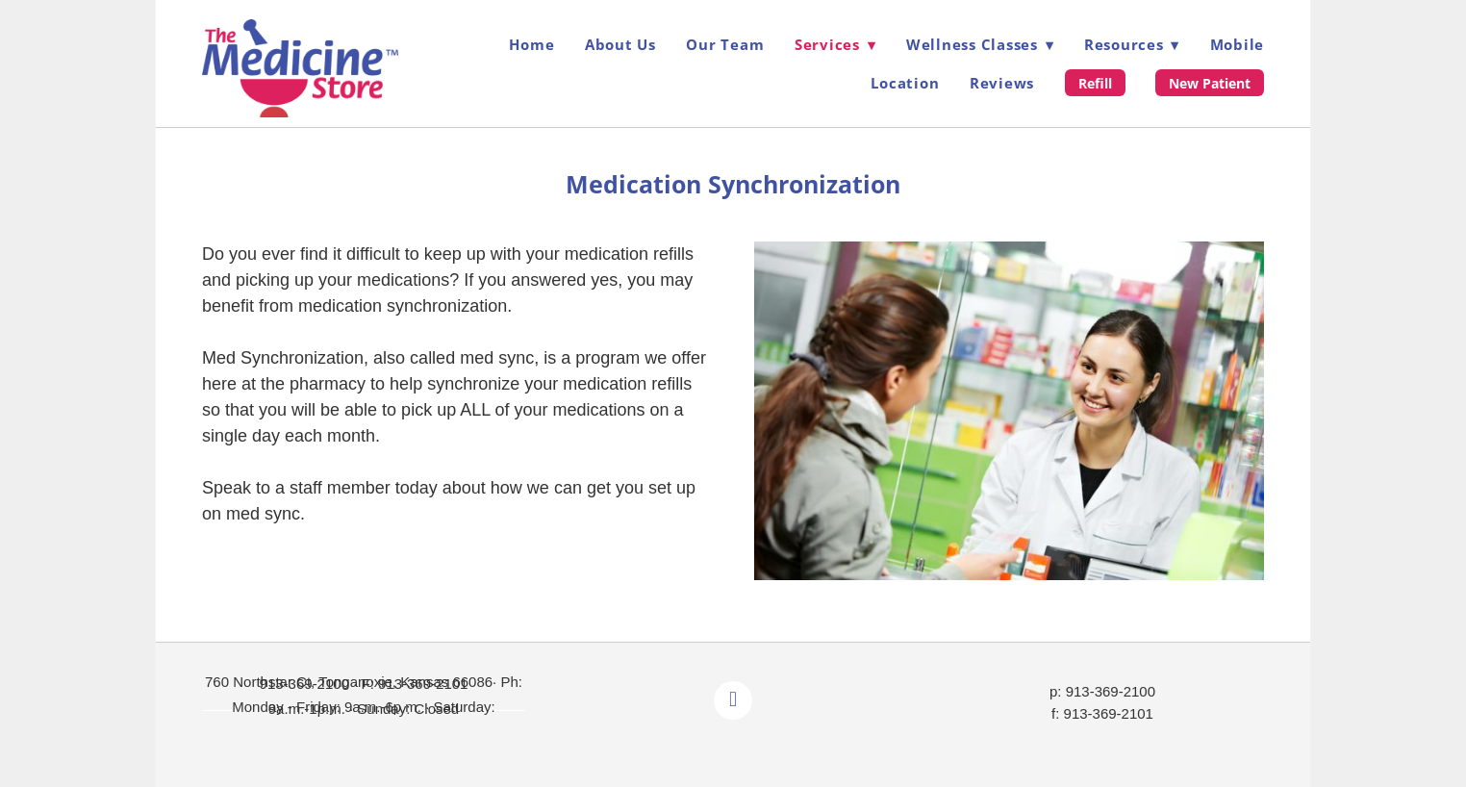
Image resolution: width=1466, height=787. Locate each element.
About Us (620, 44)
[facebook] (733, 700)
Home (531, 44)
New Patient (1210, 83)
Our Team (725, 44)
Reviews (1002, 82)
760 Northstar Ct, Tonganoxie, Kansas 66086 (349, 681)
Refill (1095, 83)
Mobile (1237, 44)
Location (905, 82)
